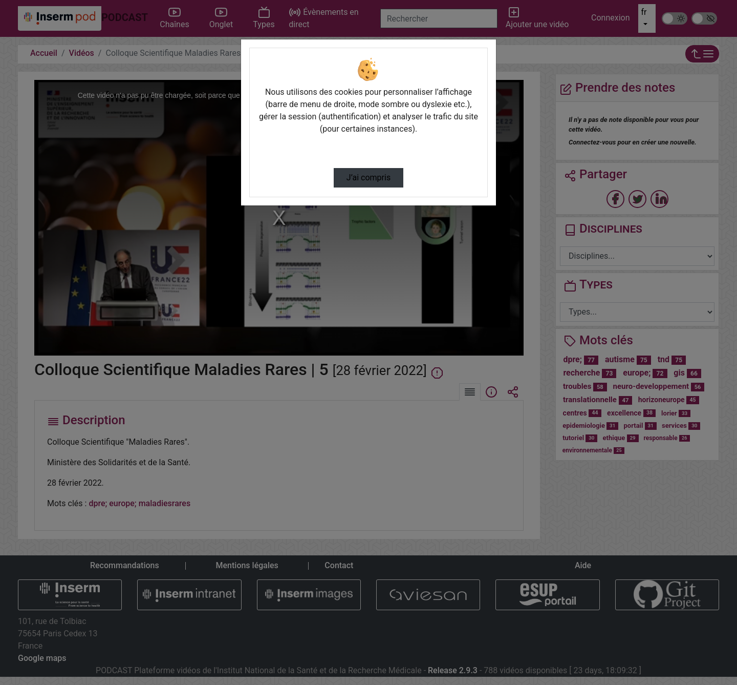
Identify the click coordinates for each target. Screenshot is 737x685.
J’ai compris (368, 177)
